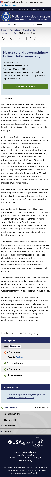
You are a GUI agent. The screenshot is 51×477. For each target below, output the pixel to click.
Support (45, 9)
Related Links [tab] (13, 387)
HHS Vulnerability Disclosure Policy (24, 458)
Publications (15, 30)
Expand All (16, 346)
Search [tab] (39, 24)
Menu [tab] (13, 24)
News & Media (23, 9)
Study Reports (29, 30)
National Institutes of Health (25, 473)
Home (3, 30)
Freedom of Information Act (24, 452)
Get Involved (35, 9)
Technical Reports (8, 33)
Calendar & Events (9, 9)
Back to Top (11, 407)
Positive (19, 357)
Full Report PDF (24, 86)
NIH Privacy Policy (24, 460)
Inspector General (24, 455)
